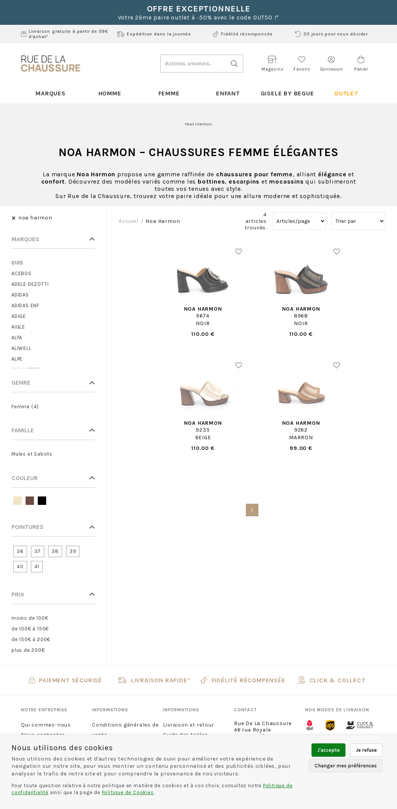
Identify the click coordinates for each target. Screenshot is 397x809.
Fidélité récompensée (243, 34)
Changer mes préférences (346, 766)
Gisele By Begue (287, 93)
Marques (51, 93)
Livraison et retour (188, 725)
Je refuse (366, 750)
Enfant (228, 93)
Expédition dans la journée (154, 34)
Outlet (346, 93)
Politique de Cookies (128, 792)
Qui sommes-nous (46, 725)
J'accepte (328, 750)
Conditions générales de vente (125, 730)
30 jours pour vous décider (331, 34)
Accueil (129, 221)
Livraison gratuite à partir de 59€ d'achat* (64, 34)
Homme (109, 93)
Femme (169, 93)
